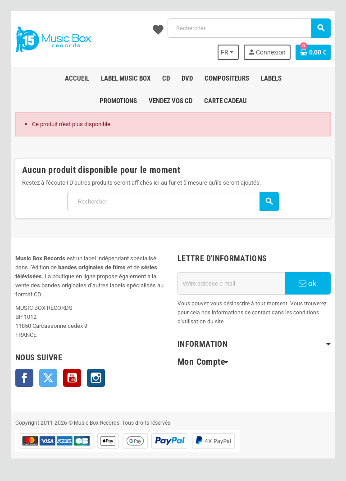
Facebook (24, 378)
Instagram (96, 378)
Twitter (48, 378)
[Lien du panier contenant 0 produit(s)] (313, 52)
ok (308, 283)
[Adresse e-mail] (231, 283)
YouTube (72, 378)
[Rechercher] (249, 28)
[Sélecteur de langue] (228, 52)
